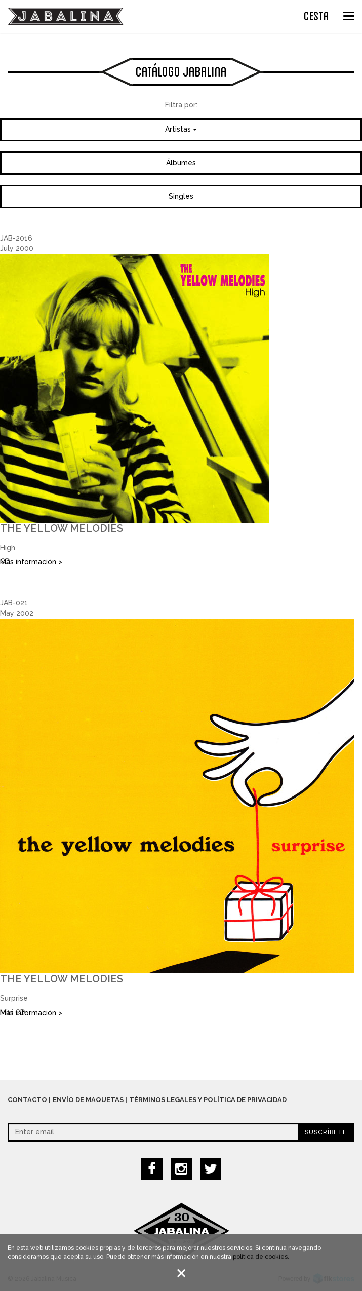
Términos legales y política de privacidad (208, 1100)
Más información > (31, 562)
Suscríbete (326, 1132)
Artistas (181, 129)
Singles (181, 196)
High (7, 548)
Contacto (27, 1100)
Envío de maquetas (88, 1100)
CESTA (316, 14)
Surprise (14, 998)
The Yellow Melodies (61, 528)
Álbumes (181, 163)
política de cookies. (261, 1258)
